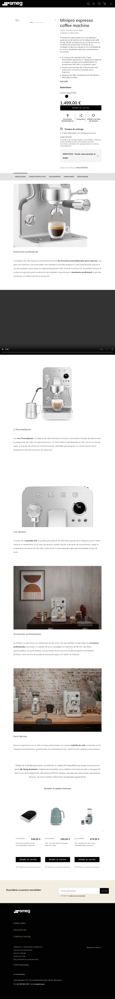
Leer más (64, 81)
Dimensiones (65, 87)
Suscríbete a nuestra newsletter (23, 889)
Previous (12, 830)
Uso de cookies (19, 953)
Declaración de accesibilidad (25, 959)
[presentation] (57, 322)
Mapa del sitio (19, 956)
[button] (16, 20)
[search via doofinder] (88, 4)
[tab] (20, 176)
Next (103, 830)
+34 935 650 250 (22, 984)
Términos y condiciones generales (27, 947)
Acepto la (73, 896)
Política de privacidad (22, 950)
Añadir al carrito (81, 108)
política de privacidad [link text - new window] (77, 896)
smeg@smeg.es (39, 984)
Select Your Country (93, 947)
